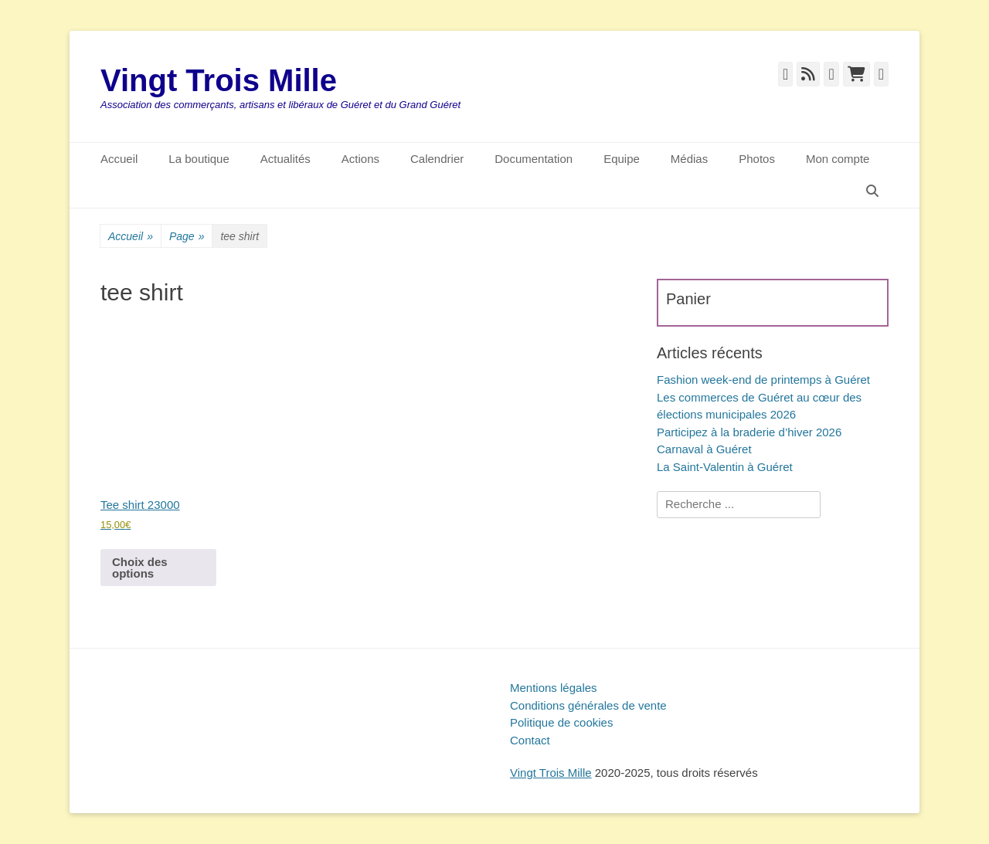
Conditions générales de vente (588, 705)
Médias (689, 158)
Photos (757, 158)
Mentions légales (553, 687)
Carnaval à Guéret (704, 449)
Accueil (119, 158)
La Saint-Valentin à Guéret (725, 466)
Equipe (621, 158)
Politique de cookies (561, 722)
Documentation (533, 158)
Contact (530, 740)
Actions (360, 158)
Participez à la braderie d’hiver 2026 (749, 432)
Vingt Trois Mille (218, 80)
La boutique (198, 158)
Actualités (285, 158)
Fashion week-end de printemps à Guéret (763, 379)
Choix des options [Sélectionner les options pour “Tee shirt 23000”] (140, 567)
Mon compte (838, 158)
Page (187, 237)
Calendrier (437, 158)
